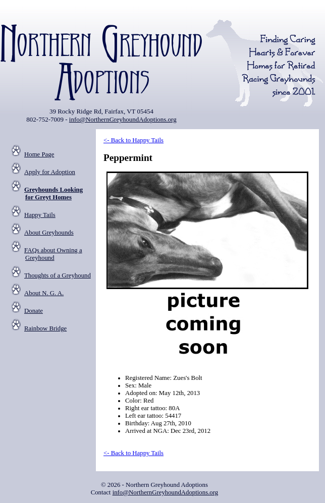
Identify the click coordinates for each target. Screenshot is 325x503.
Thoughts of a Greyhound (57, 275)
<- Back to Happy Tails (133, 140)
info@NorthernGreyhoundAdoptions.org (123, 119)
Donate (33, 310)
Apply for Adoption (49, 172)
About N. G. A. (44, 293)
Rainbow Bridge (45, 328)
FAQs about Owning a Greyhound (53, 254)
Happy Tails (40, 214)
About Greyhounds (49, 232)
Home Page (39, 154)
